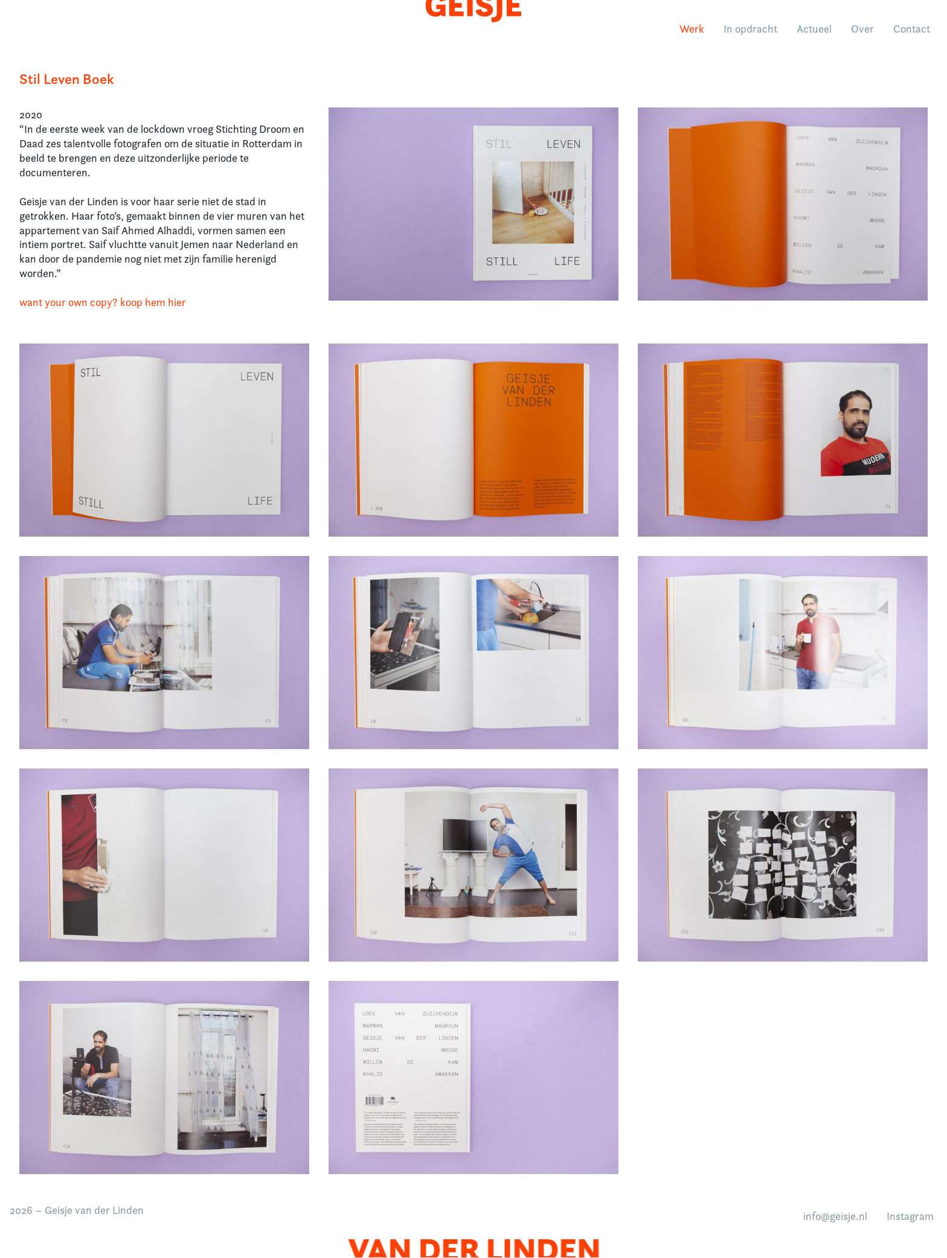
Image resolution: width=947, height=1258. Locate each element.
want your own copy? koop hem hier (102, 302)
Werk (689, 32)
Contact (909, 32)
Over (860, 32)
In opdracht (748, 32)
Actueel (811, 32)
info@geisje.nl (835, 1216)
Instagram (910, 1216)
